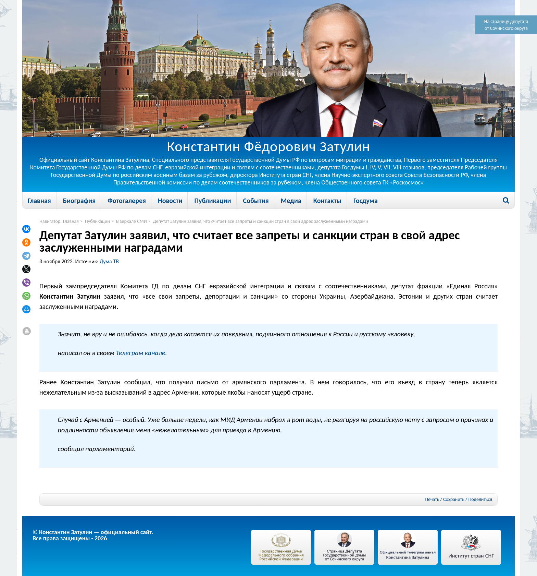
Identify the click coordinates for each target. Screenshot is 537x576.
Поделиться (480, 499)
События (256, 200)
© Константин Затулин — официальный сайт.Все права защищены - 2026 (93, 535)
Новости (170, 200)
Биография (79, 200)
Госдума (365, 200)
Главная (39, 200)
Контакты (327, 200)
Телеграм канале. (141, 353)
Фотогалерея (127, 200)
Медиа (291, 200)
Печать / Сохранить (444, 499)
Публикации (212, 200)
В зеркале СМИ (131, 221)
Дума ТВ (109, 261)
